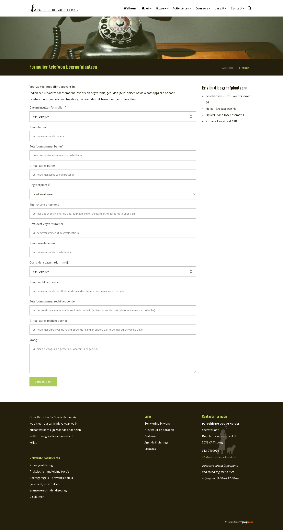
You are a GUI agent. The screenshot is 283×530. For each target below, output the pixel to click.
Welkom (130, 8)
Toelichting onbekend (44, 204)
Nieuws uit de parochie (159, 430)
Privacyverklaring (41, 465)
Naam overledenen (42, 243)
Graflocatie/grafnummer (46, 224)
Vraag (34, 339)
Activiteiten (181, 8)
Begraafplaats (40, 185)
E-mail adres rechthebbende (48, 321)
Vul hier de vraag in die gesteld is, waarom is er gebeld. (112, 358)
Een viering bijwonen (158, 423)
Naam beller (38, 127)
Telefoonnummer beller (46, 146)
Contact (237, 8)
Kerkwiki (150, 436)
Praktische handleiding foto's (49, 471)
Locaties (150, 449)
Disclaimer (36, 497)
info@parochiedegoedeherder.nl (219, 457)
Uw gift (219, 8)
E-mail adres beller (42, 166)
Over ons (202, 8)
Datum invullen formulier (47, 107)
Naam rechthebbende (44, 282)
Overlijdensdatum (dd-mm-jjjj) (49, 262)
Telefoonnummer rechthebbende (52, 301)
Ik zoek (161, 8)
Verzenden (43, 381)
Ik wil (146, 8)
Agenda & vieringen (157, 442)
